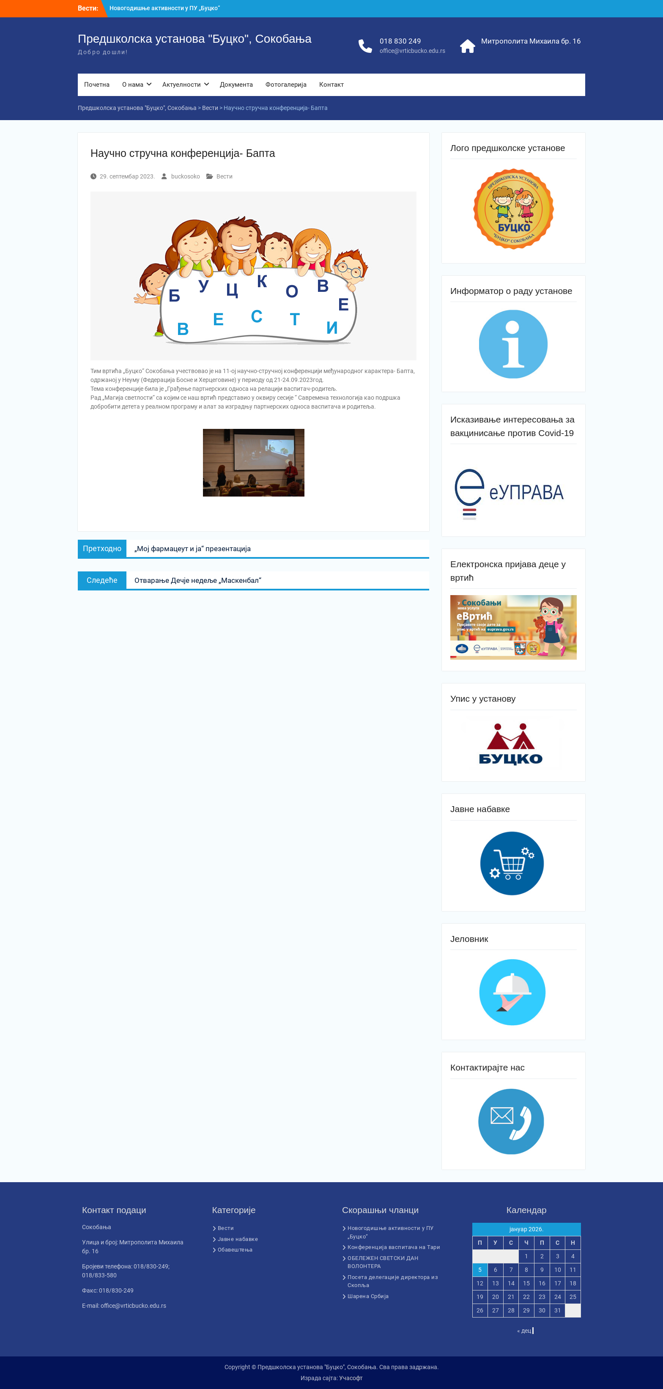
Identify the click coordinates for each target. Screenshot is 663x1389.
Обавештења (235, 1249)
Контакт (331, 84)
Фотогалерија (286, 84)
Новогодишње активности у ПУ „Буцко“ (165, 8)
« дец (524, 1330)
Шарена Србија (368, 1296)
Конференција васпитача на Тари (394, 1247)
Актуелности (181, 84)
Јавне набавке (238, 1239)
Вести (224, 176)
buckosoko (185, 176)
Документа (236, 84)
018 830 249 (400, 41)
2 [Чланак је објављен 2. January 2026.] (542, 1256)
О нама (132, 84)
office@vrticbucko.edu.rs (412, 50)
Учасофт (351, 1378)
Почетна (97, 84)
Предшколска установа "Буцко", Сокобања (195, 38)
